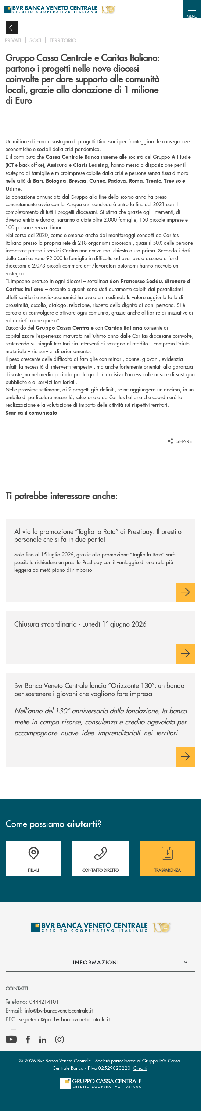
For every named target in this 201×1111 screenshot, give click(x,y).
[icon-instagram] (59, 1040)
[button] (192, 9)
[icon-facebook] (28, 1040)
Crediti (140, 1067)
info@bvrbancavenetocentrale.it (59, 1010)
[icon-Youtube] (11, 1040)
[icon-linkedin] (43, 1040)
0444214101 (44, 1001)
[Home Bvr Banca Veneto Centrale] (59, 9)
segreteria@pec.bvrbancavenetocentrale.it (64, 1019)
